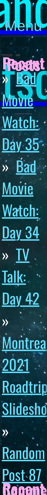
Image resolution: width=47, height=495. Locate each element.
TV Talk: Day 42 (20, 276)
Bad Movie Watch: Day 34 (20, 199)
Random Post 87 (23, 463)
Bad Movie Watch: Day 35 (20, 111)
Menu (23, 18)
